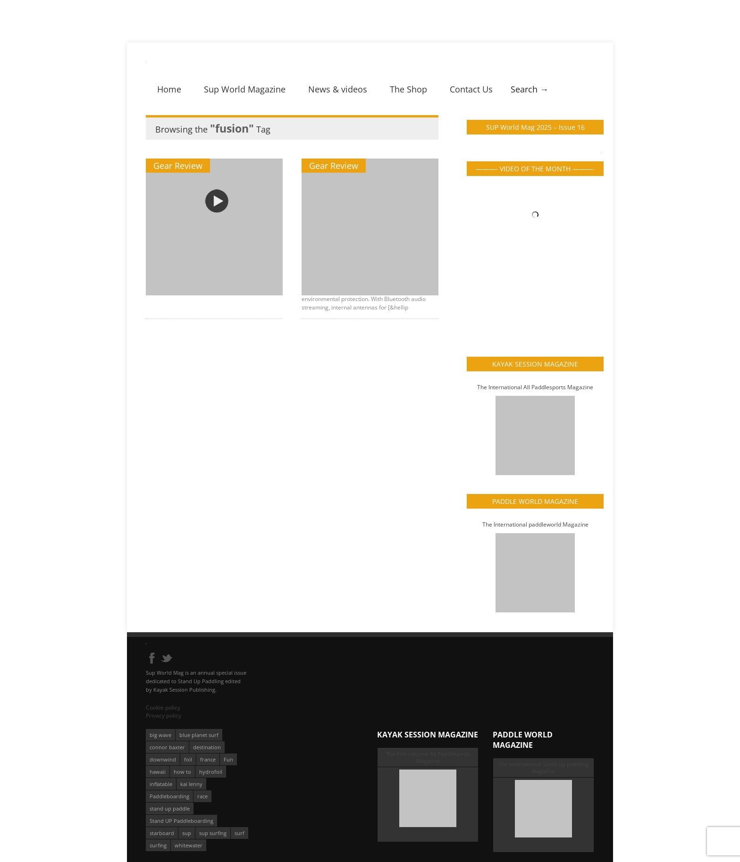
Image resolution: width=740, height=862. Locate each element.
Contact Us (471, 89)
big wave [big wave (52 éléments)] (160, 734)
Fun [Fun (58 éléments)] (228, 759)
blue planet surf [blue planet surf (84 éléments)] (199, 734)
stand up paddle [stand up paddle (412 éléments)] (170, 808)
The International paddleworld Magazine (535, 524)
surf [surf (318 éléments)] (239, 833)
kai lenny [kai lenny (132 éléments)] (191, 783)
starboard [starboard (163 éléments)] (162, 833)
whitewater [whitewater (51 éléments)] (188, 845)
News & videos (337, 89)
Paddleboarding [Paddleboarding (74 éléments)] (169, 796)
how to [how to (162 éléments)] (182, 771)
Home (169, 89)
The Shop (408, 89)
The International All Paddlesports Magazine (535, 387)
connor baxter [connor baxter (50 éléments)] (167, 747)
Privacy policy (163, 715)
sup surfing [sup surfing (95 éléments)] (213, 833)
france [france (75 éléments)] (208, 759)
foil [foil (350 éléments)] (188, 759)
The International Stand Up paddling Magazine (544, 768)
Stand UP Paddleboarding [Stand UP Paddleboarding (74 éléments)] (181, 820)
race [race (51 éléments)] (202, 796)
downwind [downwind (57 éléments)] (163, 759)
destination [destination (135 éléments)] (207, 747)
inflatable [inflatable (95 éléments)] (161, 783)
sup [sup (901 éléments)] (186, 833)
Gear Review (177, 165)
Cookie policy (163, 707)
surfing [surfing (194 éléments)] (158, 845)
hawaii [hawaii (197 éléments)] (158, 771)
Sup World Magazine (245, 89)
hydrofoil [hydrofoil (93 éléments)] (210, 771)
